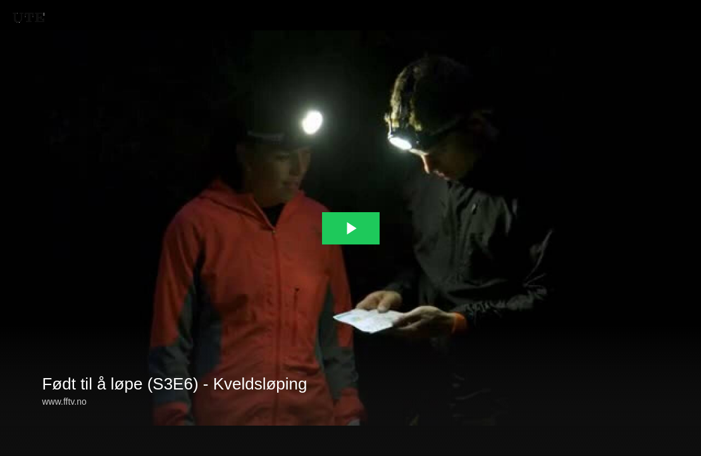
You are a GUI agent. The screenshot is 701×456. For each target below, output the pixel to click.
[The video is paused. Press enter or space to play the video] (351, 228)
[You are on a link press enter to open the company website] (28, 18)
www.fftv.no (64, 401)
